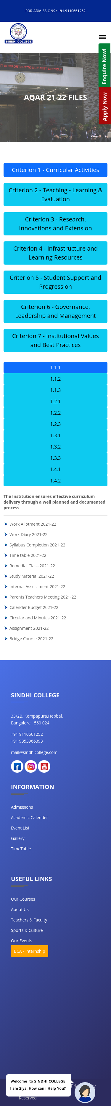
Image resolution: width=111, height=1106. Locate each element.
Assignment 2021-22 (29, 628)
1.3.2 (55, 446)
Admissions (22, 807)
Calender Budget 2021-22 (33, 607)
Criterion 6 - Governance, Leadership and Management (55, 311)
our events (21, 940)
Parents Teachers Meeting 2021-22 (42, 597)
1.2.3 (55, 424)
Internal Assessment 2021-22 (37, 586)
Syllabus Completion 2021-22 (37, 545)
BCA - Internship (29, 951)
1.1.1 (55, 367)
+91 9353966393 (27, 741)
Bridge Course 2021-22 (31, 638)
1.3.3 (55, 458)
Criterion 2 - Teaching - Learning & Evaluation (55, 194)
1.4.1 (55, 469)
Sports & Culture (27, 930)
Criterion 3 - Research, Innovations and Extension (55, 223)
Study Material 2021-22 (31, 576)
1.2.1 (55, 401)
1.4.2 (55, 480)
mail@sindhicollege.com (34, 752)
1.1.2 (55, 379)
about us (20, 909)
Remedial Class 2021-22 (32, 565)
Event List (20, 828)
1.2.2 (55, 413)
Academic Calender (29, 817)
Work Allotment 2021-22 (32, 524)
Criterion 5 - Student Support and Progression (55, 282)
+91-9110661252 (72, 10)
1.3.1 (55, 435)
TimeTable (21, 849)
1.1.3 (55, 390)
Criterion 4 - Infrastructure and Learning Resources (55, 252)
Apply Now (104, 106)
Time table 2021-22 (27, 555)
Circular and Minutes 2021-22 (37, 618)
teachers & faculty (29, 920)
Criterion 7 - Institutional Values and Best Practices (55, 340)
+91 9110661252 (27, 734)
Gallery (18, 838)
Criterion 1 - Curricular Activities (55, 170)
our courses (23, 899)
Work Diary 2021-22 (28, 534)
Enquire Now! (103, 66)
